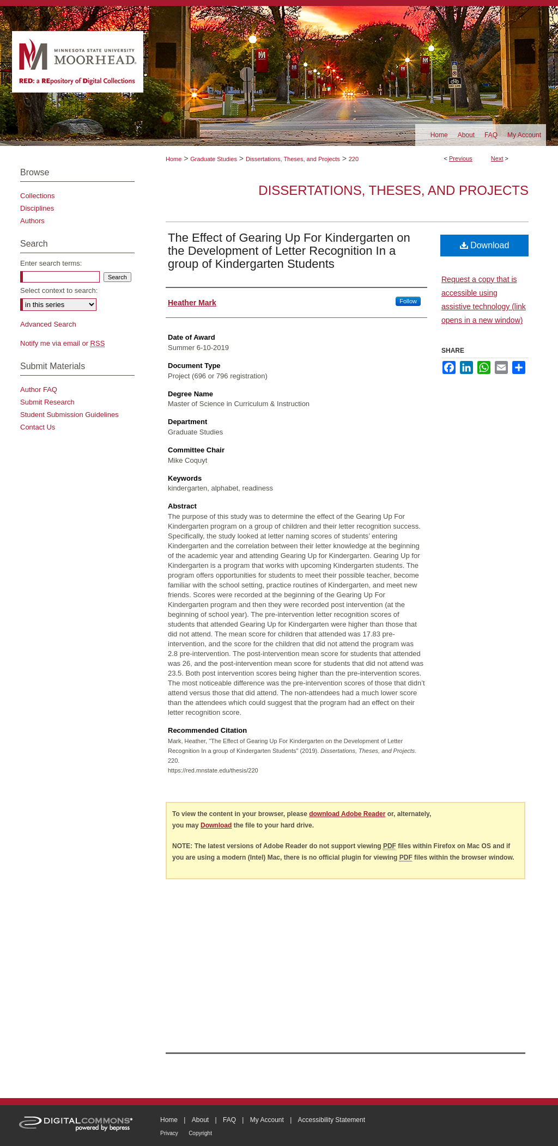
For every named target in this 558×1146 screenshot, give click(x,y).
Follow (408, 301)
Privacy (169, 1133)
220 (354, 159)
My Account (267, 1120)
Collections (37, 196)
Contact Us (37, 427)
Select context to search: (59, 290)
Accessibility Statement (331, 1120)
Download (485, 245)
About (200, 1120)
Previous (460, 158)
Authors (32, 221)
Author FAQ (38, 389)
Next (497, 158)
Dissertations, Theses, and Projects (293, 159)
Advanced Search (48, 324)
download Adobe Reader (347, 814)
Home (173, 159)
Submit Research (47, 402)
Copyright (200, 1133)
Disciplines (37, 208)
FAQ (229, 1120)
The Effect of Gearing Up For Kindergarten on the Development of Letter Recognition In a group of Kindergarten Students (289, 251)
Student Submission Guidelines (69, 414)
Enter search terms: (51, 263)
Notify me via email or (62, 343)
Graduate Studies (213, 159)
